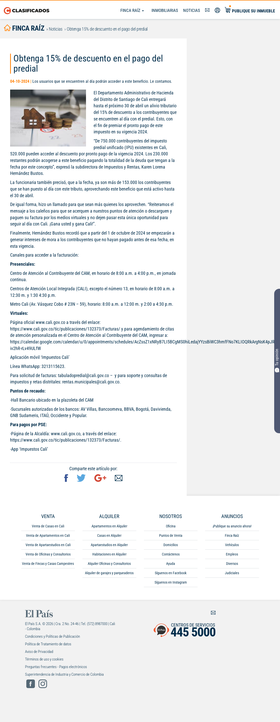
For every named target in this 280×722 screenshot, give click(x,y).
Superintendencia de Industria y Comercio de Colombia (64, 674)
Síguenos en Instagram (171, 582)
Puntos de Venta (170, 535)
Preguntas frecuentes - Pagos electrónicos (56, 667)
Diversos (232, 564)
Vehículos (232, 545)
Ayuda (170, 564)
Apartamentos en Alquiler (109, 526)
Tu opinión (277, 360)
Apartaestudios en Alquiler (109, 545)
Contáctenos (171, 554)
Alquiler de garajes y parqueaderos (109, 573)
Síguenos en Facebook (170, 573)
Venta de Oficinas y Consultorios (48, 554)
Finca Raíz (132, 10)
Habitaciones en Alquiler (109, 554)
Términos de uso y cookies (44, 659)
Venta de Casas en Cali (48, 526)
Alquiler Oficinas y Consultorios (109, 564)
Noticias (191, 10)
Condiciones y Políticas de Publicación (52, 636)
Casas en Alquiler (109, 535)
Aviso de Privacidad (39, 651)
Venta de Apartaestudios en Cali (48, 545)
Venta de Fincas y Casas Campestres (48, 564)
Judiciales (232, 573)
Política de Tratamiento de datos (48, 644)
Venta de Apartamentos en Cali (48, 535)
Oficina (171, 526)
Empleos (232, 554)
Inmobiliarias (165, 10)
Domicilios (170, 545)
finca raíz (24, 28)
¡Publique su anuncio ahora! (232, 526)
